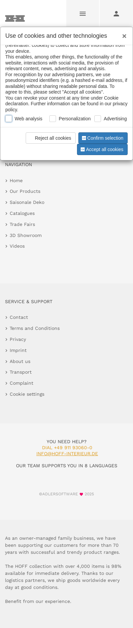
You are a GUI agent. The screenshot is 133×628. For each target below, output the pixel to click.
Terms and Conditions (35, 328)
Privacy (18, 339)
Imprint (18, 350)
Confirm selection (102, 138)
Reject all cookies (49, 138)
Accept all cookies (101, 149)
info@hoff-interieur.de (67, 453)
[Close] (122, 33)
